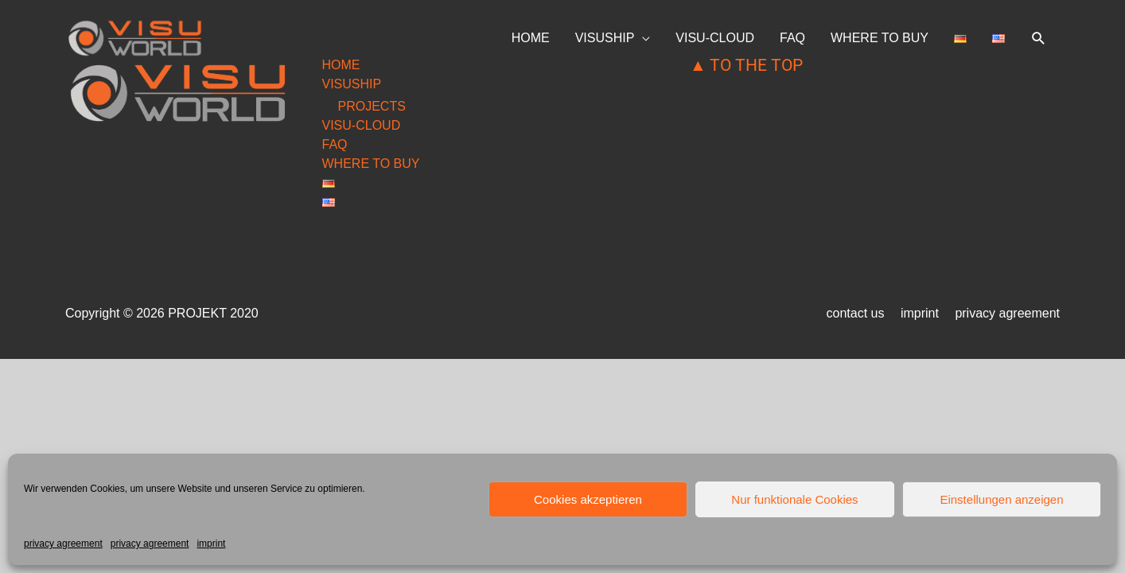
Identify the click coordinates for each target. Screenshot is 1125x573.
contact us (856, 313)
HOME (531, 38)
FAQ (792, 38)
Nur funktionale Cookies (794, 499)
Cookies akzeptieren (588, 499)
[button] (1038, 38)
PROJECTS (372, 106)
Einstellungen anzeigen (1001, 499)
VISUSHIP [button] (605, 38)
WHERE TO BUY (879, 38)
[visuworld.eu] (134, 37)
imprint (211, 543)
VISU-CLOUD (714, 38)
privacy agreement (63, 543)
